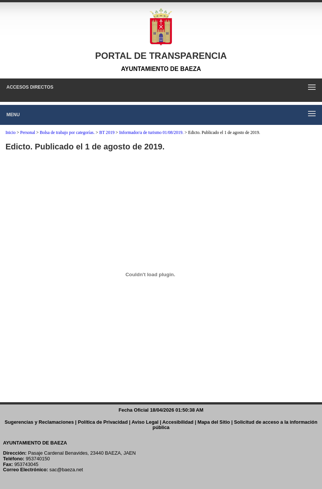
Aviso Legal (145, 422)
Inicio (10, 132)
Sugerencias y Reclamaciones (39, 422)
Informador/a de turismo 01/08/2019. (151, 132)
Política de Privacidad (103, 422)
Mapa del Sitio (214, 422)
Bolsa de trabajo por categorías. (67, 132)
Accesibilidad (178, 422)
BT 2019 (106, 132)
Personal (27, 132)
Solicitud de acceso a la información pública (235, 425)
